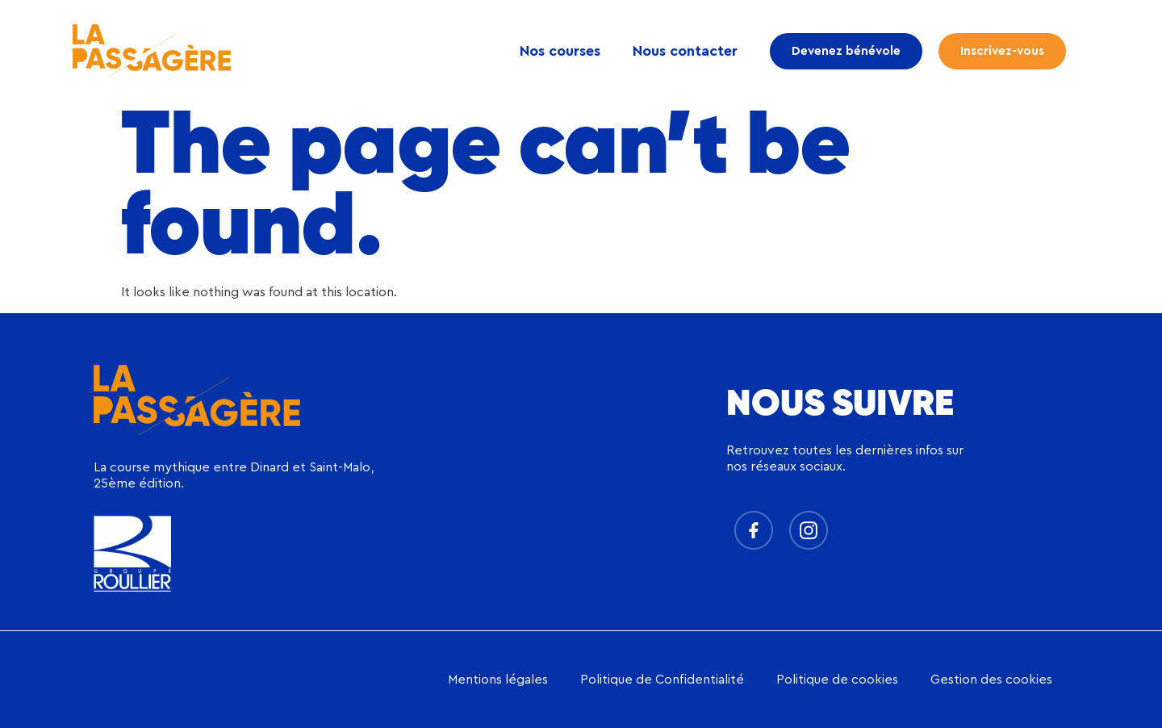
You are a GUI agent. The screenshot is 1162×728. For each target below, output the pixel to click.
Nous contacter (685, 51)
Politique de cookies (837, 679)
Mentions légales (498, 679)
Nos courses (560, 51)
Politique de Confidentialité (662, 679)
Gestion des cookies (991, 679)
